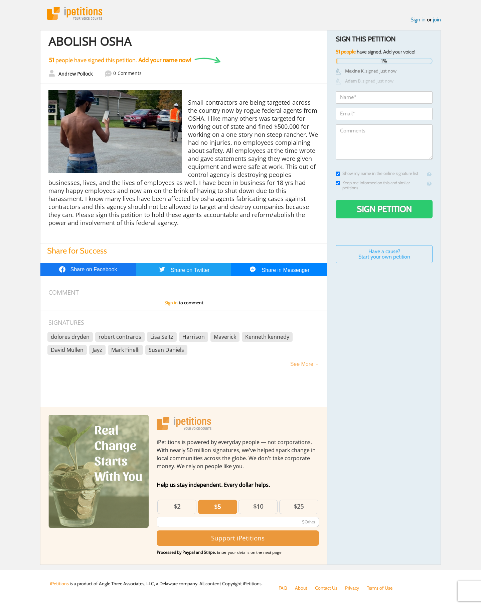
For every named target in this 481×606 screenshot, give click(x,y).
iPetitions (74, 13)
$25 (299, 506)
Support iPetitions (238, 537)
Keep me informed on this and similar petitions (373, 185)
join (437, 19)
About (301, 588)
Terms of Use (379, 588)
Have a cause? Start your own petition (384, 254)
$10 (258, 506)
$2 (177, 506)
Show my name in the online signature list (377, 173)
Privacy (352, 588)
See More (301, 364)
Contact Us (326, 588)
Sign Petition (384, 209)
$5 (217, 507)
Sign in (418, 19)
